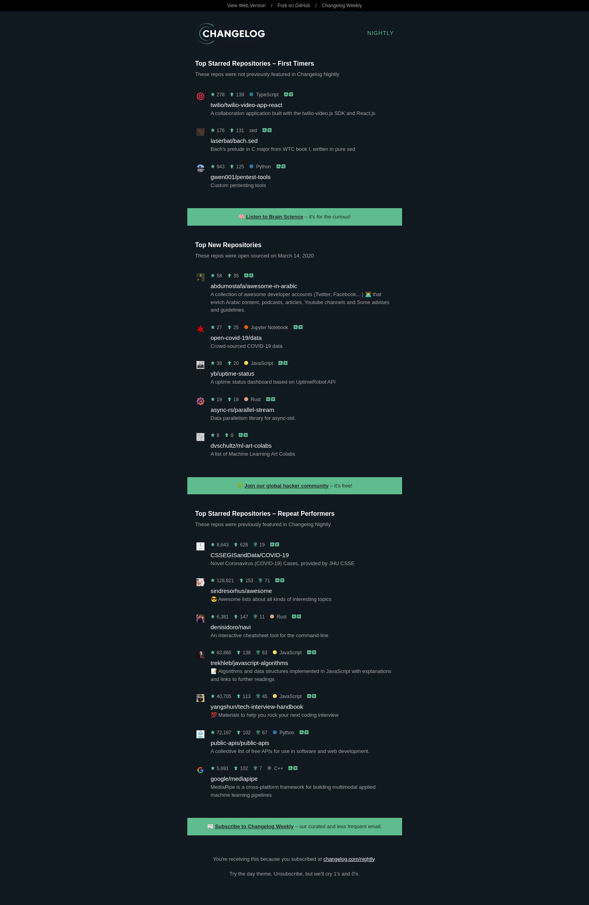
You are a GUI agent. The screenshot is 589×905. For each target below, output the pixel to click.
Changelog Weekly (342, 5)
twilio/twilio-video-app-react (246, 104)
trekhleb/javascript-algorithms (249, 662)
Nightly (380, 33)
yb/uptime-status (233, 373)
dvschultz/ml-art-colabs (241, 445)
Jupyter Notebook (266, 327)
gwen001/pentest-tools (241, 177)
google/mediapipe (234, 778)
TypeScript (264, 95)
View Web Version (246, 5)
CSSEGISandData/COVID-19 (250, 555)
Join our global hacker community (287, 486)
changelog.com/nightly (348, 859)
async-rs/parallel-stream (242, 409)
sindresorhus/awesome (241, 590)
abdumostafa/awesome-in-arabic (254, 286)
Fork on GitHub (294, 5)
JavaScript (258, 363)
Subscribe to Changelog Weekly (254, 826)
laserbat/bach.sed (234, 140)
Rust (252, 399)
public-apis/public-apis (240, 742)
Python (260, 167)
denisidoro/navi (231, 627)
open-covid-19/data (236, 337)
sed (253, 130)
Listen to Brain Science (274, 217)
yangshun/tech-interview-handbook (257, 706)
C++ (275, 768)
